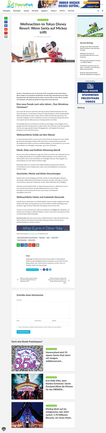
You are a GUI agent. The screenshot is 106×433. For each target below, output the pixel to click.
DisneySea (42, 237)
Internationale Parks (43, 19)
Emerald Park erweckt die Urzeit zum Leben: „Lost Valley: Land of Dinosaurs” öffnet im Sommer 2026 (90, 67)
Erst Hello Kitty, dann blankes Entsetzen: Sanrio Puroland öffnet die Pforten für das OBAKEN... (59, 385)
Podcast (54, 11)
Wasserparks (17, 11)
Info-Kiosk (71, 11)
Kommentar (19, 300)
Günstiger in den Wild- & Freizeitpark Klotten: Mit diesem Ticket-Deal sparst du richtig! (90, 48)
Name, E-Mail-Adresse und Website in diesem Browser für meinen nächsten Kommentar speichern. (40, 327)
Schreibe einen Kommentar (45, 36)
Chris (36, 36)
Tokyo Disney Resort (33, 233)
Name (18, 320)
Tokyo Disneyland (21, 240)
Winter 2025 (31, 240)
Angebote (44, 11)
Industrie (26, 11)
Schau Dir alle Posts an (32, 269)
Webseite (54, 320)
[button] (4, 429)
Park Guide (35, 11)
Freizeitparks (6, 11)
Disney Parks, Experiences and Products (27, 237)
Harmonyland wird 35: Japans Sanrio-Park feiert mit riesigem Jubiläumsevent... (58, 356)
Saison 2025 (55, 237)
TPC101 (62, 11)
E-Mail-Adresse (38, 320)
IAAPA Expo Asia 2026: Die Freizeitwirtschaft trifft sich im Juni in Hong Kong (89, 55)
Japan (48, 237)
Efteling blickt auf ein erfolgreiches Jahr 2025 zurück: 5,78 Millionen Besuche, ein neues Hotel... (59, 413)
